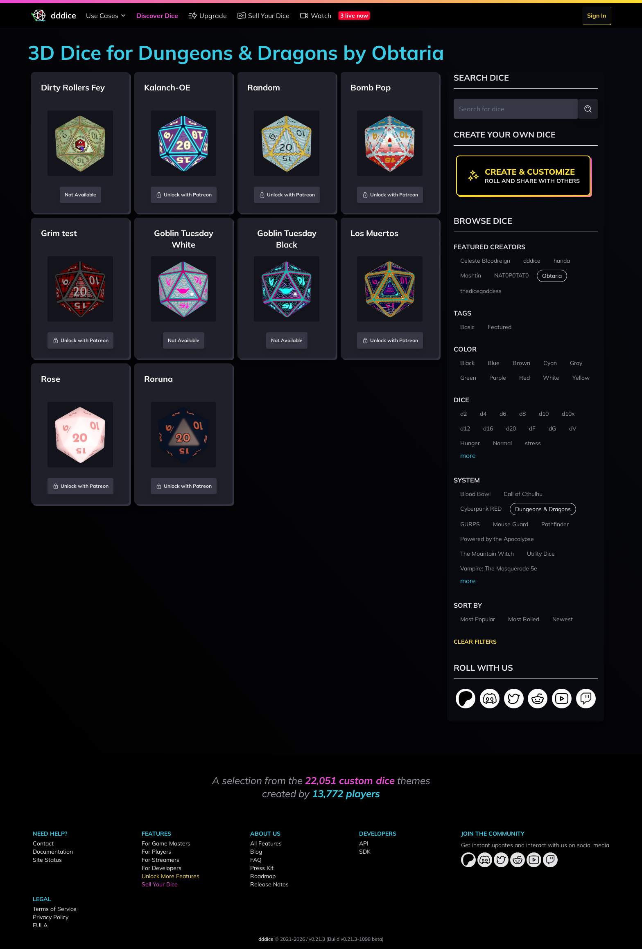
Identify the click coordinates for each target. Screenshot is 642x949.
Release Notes (269, 884)
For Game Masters (166, 843)
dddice (266, 939)
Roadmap (263, 876)
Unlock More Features (170, 876)
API (363, 843)
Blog (256, 851)
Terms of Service (55, 909)
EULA (40, 925)
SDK (365, 851)
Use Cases (107, 15)
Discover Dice (157, 15)
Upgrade (207, 15)
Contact (43, 843)
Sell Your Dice (263, 15)
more (468, 455)
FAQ (256, 859)
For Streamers (160, 859)
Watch (315, 15)
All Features (266, 843)
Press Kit (262, 868)
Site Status (47, 859)
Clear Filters (475, 641)
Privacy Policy (50, 917)
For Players (156, 851)
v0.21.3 (317, 939)
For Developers (161, 868)
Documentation (53, 851)
